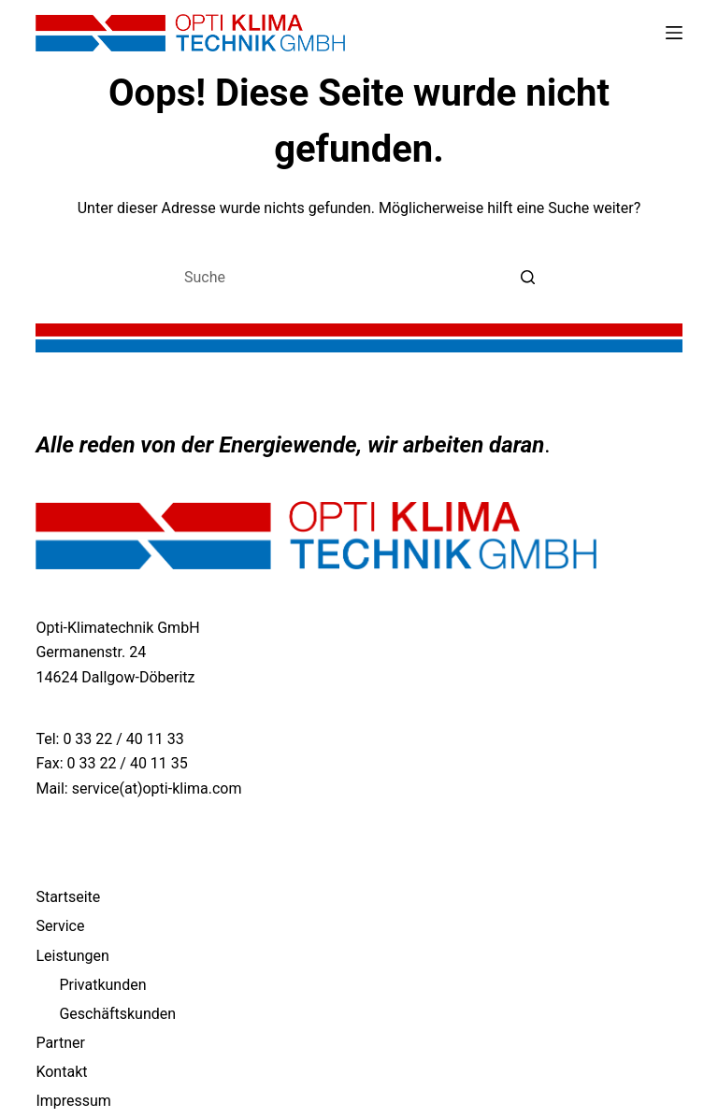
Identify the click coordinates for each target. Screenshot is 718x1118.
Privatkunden (102, 985)
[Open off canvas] (674, 32)
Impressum (73, 1101)
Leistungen (72, 956)
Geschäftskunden (117, 1014)
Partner (60, 1043)
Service (60, 926)
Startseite (68, 897)
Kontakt (61, 1072)
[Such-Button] (527, 276)
